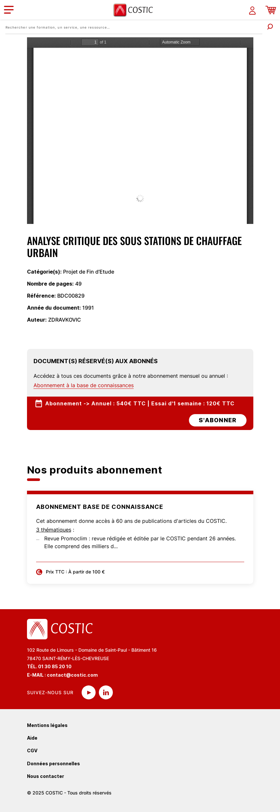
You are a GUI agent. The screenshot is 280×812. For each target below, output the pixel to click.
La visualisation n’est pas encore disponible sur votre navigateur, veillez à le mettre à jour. (140, 130)
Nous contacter (45, 776)
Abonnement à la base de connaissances (83, 385)
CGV (32, 750)
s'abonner (217, 420)
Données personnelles (53, 763)
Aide (32, 738)
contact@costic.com (72, 675)
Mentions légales (47, 725)
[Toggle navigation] (9, 10)
